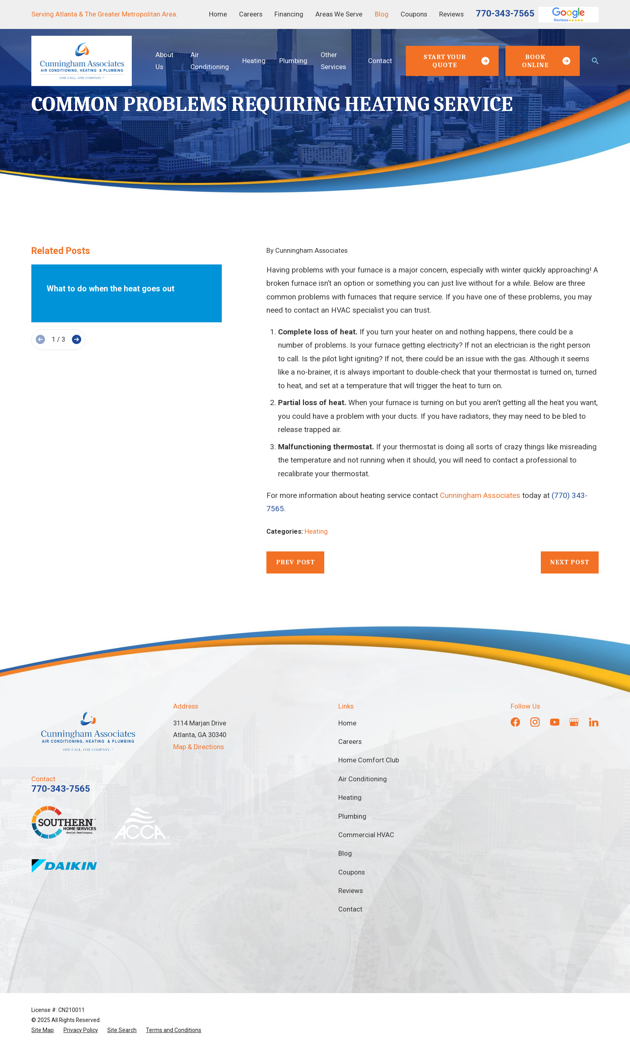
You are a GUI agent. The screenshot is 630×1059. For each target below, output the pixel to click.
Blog (382, 14)
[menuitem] (42, 1030)
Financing (288, 14)
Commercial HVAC (366, 835)
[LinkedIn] (593, 722)
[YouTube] (554, 722)
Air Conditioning (362, 779)
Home (218, 14)
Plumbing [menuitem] (293, 61)
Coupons (414, 14)
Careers (250, 14)
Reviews (451, 14)
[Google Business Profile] (574, 722)
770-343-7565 (505, 13)
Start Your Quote (456, 61)
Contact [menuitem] (380, 61)
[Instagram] (535, 722)
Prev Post (295, 562)
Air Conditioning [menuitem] (209, 61)
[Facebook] (515, 722)
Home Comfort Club (368, 760)
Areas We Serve (338, 14)
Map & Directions (198, 747)
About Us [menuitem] (164, 61)
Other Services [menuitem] (333, 61)
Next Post (569, 562)
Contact (350, 909)
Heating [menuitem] (254, 61)
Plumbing (352, 816)
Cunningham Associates (480, 495)
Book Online (546, 61)
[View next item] (76, 339)
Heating (316, 531)
